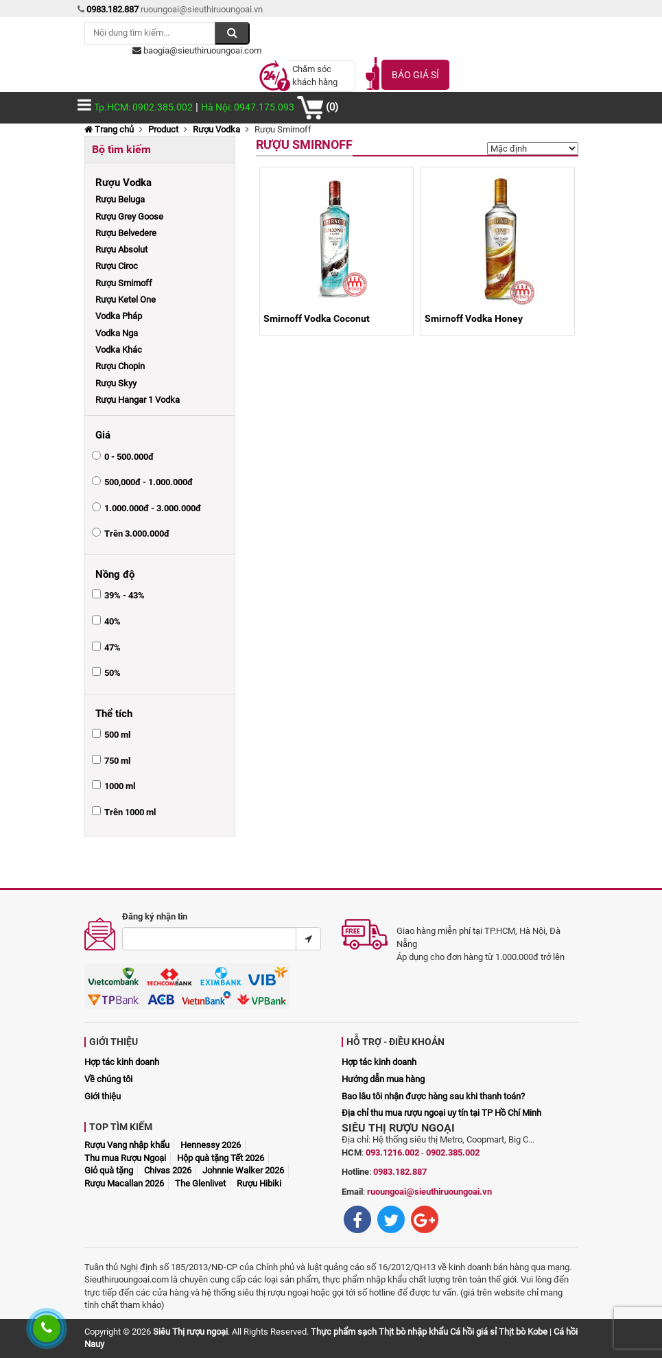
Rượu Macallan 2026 (124, 1183)
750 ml (117, 761)
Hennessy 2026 (210, 1145)
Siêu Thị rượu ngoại (190, 1331)
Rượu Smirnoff (123, 283)
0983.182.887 (400, 1172)
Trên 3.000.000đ (136, 533)
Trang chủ (109, 129)
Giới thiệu (102, 1096)
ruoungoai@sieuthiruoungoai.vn (429, 1191)
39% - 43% (124, 595)
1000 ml (119, 786)
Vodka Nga (116, 333)
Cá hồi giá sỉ (473, 1331)
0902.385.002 (453, 1152)
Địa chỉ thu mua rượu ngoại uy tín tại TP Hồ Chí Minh (441, 1113)
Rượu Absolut (121, 249)
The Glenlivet (200, 1183)
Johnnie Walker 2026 (243, 1170)
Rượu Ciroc (116, 266)
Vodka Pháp (118, 316)
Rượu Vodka (216, 129)
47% (112, 647)
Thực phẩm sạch (344, 1331)
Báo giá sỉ (415, 74)
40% (112, 621)
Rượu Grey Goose (129, 216)
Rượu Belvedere (125, 233)
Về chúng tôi (108, 1079)
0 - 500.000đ (129, 457)
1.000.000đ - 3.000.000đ (152, 508)
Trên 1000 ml (130, 812)
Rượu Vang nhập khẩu (126, 1145)
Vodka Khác (118, 349)
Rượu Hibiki (259, 1183)
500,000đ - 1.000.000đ (148, 482)
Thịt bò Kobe (523, 1331)
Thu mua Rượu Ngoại (125, 1158)
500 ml (117, 734)
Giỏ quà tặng (108, 1170)
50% (112, 673)
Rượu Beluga (120, 199)
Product (163, 129)
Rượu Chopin (120, 366)
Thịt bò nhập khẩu (413, 1331)
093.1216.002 (392, 1152)
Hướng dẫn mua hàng (383, 1079)
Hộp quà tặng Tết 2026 (220, 1158)
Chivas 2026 (167, 1170)
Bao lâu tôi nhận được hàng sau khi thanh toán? (433, 1096)
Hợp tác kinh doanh (121, 1062)
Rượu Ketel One (125, 299)
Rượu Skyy (116, 383)
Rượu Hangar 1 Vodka (137, 400)
